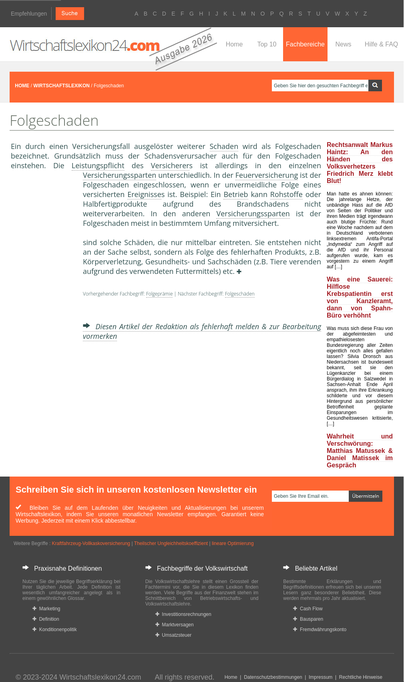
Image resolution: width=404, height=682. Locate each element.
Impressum (320, 677)
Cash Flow (307, 609)
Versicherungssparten (119, 175)
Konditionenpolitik (54, 629)
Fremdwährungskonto (319, 629)
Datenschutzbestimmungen (273, 677)
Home (234, 44)
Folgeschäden (240, 293)
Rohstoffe (286, 194)
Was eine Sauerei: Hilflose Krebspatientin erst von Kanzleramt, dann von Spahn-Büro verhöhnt (360, 297)
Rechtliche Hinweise (360, 677)
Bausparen (308, 619)
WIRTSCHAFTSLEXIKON (61, 86)
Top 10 (266, 44)
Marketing (46, 609)
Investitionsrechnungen (183, 614)
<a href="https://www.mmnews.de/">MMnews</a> (43, 303)
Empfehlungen (29, 13)
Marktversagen (174, 625)
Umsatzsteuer (173, 635)
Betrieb (235, 194)
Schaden (224, 146)
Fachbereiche (305, 44)
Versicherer (170, 165)
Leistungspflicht (98, 165)
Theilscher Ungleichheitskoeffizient (171, 543)
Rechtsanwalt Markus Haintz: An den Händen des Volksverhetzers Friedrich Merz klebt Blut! (360, 162)
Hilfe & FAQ (381, 44)
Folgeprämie (159, 293)
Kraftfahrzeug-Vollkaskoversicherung (91, 543)
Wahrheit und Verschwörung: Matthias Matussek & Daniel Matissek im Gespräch (360, 451)
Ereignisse (144, 194)
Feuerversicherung (266, 175)
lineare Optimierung (233, 543)
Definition (45, 619)
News (343, 44)
